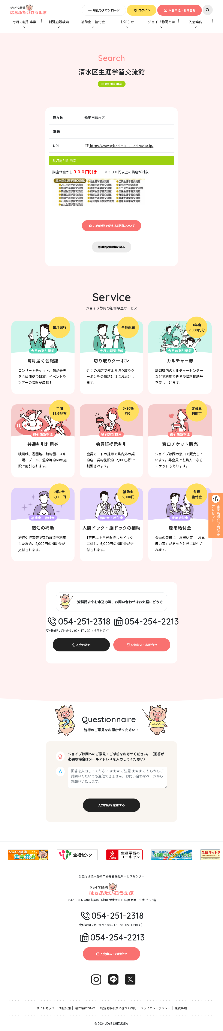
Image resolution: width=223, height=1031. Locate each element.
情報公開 (65, 1008)
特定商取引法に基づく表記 (118, 1008)
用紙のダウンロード (104, 10)
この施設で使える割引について (111, 225)
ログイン (141, 10)
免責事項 (181, 1008)
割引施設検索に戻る (111, 247)
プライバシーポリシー (156, 1008)
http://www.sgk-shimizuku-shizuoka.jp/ (118, 145)
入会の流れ (81, 645)
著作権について (85, 1008)
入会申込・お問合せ (179, 10)
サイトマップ (45, 1008)
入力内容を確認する (111, 805)
